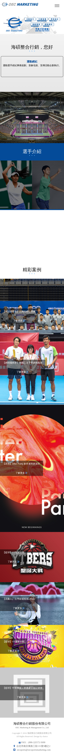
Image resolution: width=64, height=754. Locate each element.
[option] (32, 24)
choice (45, 736)
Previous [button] (6, 24)
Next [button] (57, 24)
